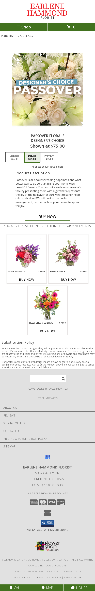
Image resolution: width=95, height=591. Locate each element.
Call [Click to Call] (15, 587)
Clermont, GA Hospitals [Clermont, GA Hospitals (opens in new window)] (60, 559)
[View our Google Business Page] (47, 458)
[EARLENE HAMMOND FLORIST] (47, 18)
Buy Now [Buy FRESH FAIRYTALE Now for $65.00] (26, 279)
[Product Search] (48, 378)
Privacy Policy (23, 577)
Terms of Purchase (48, 577)
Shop (24, 27)
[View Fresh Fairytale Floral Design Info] (27, 252)
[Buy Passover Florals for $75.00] (47, 217)
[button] (47, 523)
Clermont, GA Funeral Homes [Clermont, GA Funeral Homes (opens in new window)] (21, 559)
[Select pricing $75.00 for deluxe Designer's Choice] (32, 157)
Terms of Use (73, 577)
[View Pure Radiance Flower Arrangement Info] (68, 252)
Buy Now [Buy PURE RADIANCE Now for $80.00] (68, 279)
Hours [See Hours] (79, 587)
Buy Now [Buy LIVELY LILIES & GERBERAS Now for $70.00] (47, 331)
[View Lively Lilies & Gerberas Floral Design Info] (48, 304)
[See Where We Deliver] (47, 397)
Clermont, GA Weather (28, 571)
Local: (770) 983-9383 (47, 485)
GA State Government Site (63, 571)
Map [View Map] (47, 587)
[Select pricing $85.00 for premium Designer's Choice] (49, 157)
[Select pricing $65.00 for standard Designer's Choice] (15, 157)
